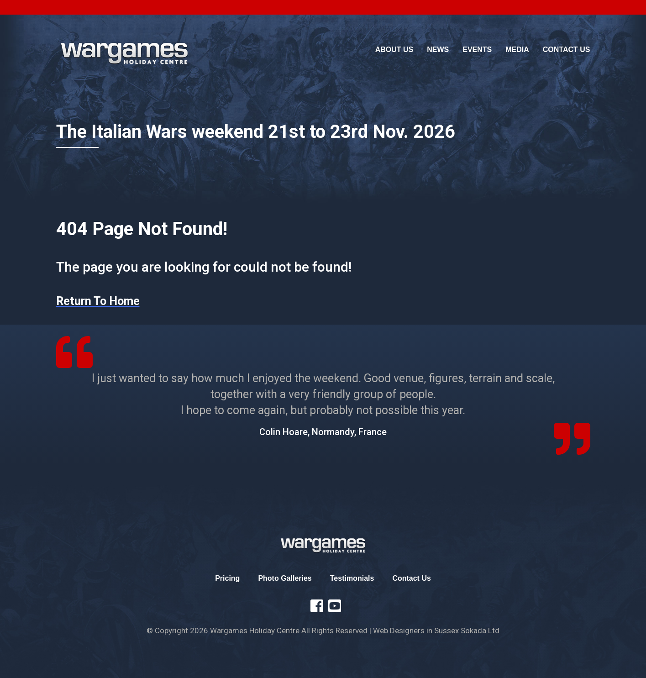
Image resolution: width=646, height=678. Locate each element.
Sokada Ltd (480, 630)
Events (477, 49)
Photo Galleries (284, 578)
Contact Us (566, 49)
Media (517, 49)
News (438, 49)
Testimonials (352, 578)
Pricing (227, 578)
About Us (394, 49)
